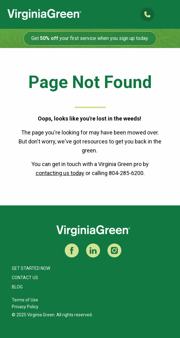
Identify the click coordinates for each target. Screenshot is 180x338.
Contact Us (25, 277)
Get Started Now (31, 268)
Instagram (114, 250)
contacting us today (60, 173)
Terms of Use (25, 300)
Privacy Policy (25, 307)
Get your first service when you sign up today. (90, 38)
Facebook (72, 250)
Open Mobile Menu (167, 14)
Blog (17, 286)
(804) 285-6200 (147, 14)
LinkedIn (93, 250)
